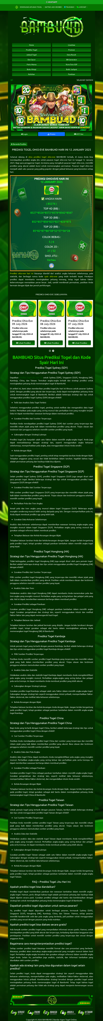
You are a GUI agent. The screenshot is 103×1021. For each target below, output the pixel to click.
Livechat (81, 7)
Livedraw (71, 45)
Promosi (71, 50)
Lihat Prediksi (23, 343)
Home (31, 45)
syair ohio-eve (50, 276)
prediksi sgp (35, 514)
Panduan (71, 74)
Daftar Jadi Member (53, 7)
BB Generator (71, 59)
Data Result (71, 55)
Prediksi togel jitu (18, 439)
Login (24, 134)
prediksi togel (38, 407)
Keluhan (31, 74)
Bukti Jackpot (71, 69)
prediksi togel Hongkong (38, 561)
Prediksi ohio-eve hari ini (21, 273)
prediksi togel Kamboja (46, 649)
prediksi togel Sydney (32, 397)
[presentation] (50, 350)
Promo (51, 134)
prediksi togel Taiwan (45, 812)
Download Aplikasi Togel (28, 7)
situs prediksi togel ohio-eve (41, 157)
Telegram (69, 7)
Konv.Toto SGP (71, 64)
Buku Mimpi (31, 69)
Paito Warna (31, 64)
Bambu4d (61, 383)
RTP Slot (78, 134)
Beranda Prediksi (18, 144)
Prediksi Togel (31, 50)
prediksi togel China (32, 731)
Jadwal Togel (31, 55)
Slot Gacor (32, 59)
